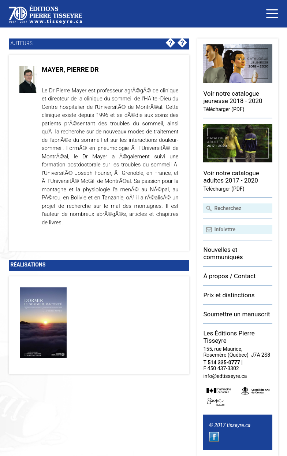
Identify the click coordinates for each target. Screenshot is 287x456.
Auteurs (21, 43)
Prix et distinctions (228, 295)
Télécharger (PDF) (223, 109)
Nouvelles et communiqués (223, 253)
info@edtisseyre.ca (225, 376)
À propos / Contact (229, 276)
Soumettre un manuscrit (236, 314)
